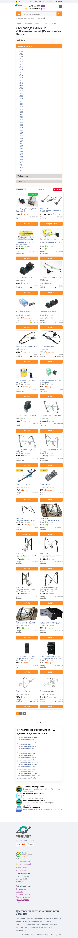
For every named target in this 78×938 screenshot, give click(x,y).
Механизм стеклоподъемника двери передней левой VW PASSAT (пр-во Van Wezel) (26, 519)
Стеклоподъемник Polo (26, 760)
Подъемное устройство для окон (50, 278)
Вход (59, 2)
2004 (21, 98)
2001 (21, 90)
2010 (21, 59)
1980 (21, 146)
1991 (21, 119)
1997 (21, 135)
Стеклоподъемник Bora (26, 739)
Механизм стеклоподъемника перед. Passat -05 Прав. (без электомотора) (50, 554)
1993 (21, 125)
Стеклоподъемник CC (25, 744)
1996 (21, 133)
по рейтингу (20, 189)
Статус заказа (21, 889)
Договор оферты (22, 900)
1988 (21, 167)
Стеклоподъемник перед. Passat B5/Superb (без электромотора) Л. (50, 588)
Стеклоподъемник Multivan (27, 757)
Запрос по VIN (21, 870)
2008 (21, 109)
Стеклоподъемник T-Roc (26, 767)
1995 (21, 130)
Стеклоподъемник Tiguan (26, 769)
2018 (21, 80)
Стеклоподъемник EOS (26, 748)
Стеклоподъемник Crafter (27, 746)
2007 (21, 106)
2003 (21, 96)
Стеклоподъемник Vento (26, 778)
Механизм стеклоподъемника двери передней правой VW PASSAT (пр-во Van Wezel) (51, 209)
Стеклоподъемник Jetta (26, 753)
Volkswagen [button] (23, 176)
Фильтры (58, 189)
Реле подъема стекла (24, 277)
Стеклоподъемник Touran (27, 773)
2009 (21, 112)
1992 (21, 122)
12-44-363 (33, 6)
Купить (27, 224)
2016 (21, 75)
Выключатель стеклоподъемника (47, 485)
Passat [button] (21, 181)
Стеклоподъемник (47, 346)
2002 (21, 93)
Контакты (50, 2)
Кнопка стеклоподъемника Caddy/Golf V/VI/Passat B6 (50, 622)
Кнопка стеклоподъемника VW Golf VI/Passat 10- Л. (26, 657)
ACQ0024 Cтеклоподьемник (50, 415)
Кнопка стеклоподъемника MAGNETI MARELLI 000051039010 (26, 381)
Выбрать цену (51, 224)
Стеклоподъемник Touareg (27, 771)
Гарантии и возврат (23, 897)
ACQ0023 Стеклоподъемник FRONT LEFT (51, 450)
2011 (21, 61)
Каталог (19, 902)
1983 (21, 154)
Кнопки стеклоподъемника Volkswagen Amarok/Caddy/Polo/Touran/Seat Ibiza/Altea (51, 381)
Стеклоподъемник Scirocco (27, 762)
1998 (21, 138)
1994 (21, 127)
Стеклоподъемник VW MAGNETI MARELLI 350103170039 (24, 243)
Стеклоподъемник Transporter (28, 776)
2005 (21, 101)
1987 (21, 165)
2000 (21, 88)
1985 (21, 159)
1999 (21, 141)
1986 (21, 162)
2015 (21, 72)
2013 (21, 67)
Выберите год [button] (25, 46)
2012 (21, 64)
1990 (21, 117)
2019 (21, 83)
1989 (21, 170)
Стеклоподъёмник (23, 691)
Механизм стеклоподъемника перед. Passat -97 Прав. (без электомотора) (26, 554)
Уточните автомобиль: (21, 40)
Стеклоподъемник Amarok (27, 737)
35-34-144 (33, 8)
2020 (21, 54)
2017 (21, 77)
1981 (21, 148)
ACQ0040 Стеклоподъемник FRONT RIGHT (26, 450)
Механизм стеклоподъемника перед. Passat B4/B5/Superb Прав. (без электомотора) (50, 519)
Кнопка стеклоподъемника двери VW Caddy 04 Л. (26, 209)
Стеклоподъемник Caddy (26, 742)
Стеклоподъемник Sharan (27, 764)
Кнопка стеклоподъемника (50, 243)
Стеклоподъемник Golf (25, 751)
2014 (21, 69)
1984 (21, 157)
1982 (21, 151)
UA (18, 2)
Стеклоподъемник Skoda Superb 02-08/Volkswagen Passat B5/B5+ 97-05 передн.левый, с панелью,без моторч (25, 622)
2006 (21, 104)
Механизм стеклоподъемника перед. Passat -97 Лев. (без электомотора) (26, 588)
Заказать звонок (22, 867)
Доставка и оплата (36, 2)
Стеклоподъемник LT (25, 755)
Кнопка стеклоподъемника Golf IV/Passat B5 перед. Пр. (50, 657)
